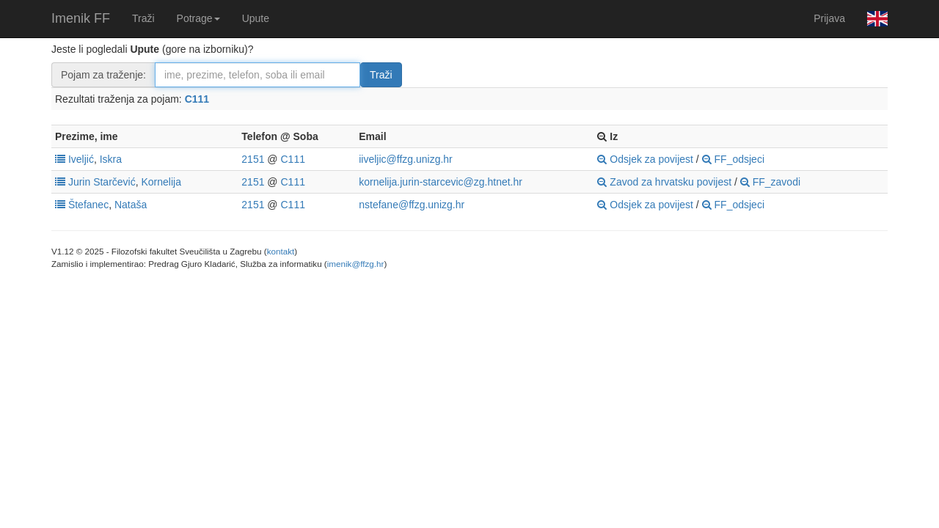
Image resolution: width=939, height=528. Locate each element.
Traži (143, 18)
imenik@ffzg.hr (355, 263)
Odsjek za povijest (645, 159)
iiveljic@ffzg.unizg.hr (406, 159)
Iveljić (81, 159)
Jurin (79, 182)
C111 (197, 99)
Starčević (114, 182)
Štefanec (88, 204)
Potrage (198, 18)
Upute (255, 18)
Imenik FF (80, 18)
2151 (252, 159)
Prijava (829, 18)
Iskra (111, 159)
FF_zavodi (770, 182)
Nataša (130, 204)
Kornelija (161, 182)
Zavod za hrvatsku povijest (664, 182)
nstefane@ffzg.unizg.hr (411, 204)
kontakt (281, 251)
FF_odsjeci (733, 159)
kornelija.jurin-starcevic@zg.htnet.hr (440, 182)
